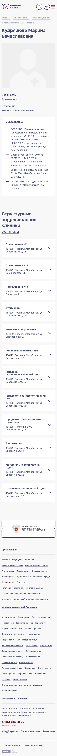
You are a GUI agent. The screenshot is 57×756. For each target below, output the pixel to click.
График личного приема (36, 565)
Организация (9, 549)
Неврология (32, 645)
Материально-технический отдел (26, 469)
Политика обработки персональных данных (22, 588)
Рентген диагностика (12, 668)
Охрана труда (23, 571)
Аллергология (8, 617)
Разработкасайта (17, 751)
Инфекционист (34, 634)
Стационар (26, 311)
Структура (22, 582)
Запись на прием (30, 731)
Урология (6, 679)
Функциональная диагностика (16, 685)
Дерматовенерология (12, 628)
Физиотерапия (20, 679)
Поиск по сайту (39, 7)
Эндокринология (10, 690)
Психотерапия (33, 656)
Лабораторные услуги (27, 640)
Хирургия (37, 685)
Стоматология (44, 668)
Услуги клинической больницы (19, 607)
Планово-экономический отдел (26, 492)
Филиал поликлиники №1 (26, 354)
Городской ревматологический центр (26, 400)
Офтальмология (33, 651)
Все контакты (10, 231)
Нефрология (46, 645)
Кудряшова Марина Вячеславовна (18, 23)
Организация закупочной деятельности (21, 593)
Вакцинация (23, 617)
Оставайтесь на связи (14, 698)
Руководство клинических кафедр (33, 576)
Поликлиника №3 (26, 290)
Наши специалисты (41, 18)
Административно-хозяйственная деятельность (25, 599)
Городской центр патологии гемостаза (26, 424)
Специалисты (8, 582)
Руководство (8, 576)
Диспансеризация (33, 628)
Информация (8, 571)
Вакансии (29, 559)
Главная (6, 18)
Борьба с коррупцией (12, 559)
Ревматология (26, 662)
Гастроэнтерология (41, 617)
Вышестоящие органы (12, 565)
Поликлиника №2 (26, 269)
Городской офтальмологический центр (26, 376)
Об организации (21, 18)
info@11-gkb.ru (10, 731)
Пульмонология (9, 662)
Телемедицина (8, 673)
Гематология (8, 623)
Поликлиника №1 (26, 247)
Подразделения (39, 571)
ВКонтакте (49, 731)
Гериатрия (40, 623)
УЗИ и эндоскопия (37, 673)
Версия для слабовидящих (47, 7)
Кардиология (8, 640)
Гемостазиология (24, 623)
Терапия (22, 673)
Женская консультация (26, 333)
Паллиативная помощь (13, 656)
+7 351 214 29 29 (13, 722)
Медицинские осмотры (12, 645)
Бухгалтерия (26, 447)
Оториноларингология (12, 651)
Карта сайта (37, 745)
